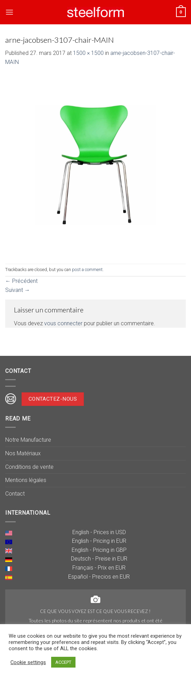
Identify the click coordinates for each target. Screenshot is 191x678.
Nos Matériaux (23, 453)
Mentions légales (25, 480)
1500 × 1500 (88, 53)
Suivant (17, 290)
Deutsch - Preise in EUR (99, 558)
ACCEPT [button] (63, 662)
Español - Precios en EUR (99, 576)
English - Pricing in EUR (99, 541)
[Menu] (9, 12)
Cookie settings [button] (28, 662)
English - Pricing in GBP (99, 550)
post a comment (87, 269)
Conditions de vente (29, 467)
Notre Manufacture (28, 439)
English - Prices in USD (99, 532)
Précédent (21, 281)
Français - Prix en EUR (99, 567)
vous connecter (63, 323)
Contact (15, 493)
